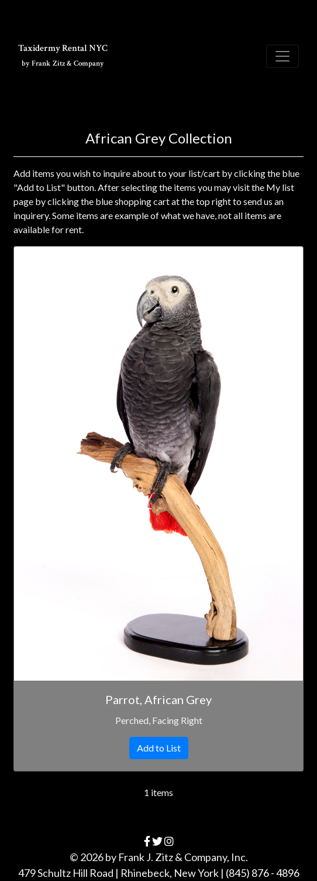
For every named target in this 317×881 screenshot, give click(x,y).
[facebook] (147, 841)
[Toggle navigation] (282, 56)
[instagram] (169, 841)
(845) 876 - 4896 (262, 872)
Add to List (159, 747)
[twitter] (157, 841)
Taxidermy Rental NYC (63, 55)
